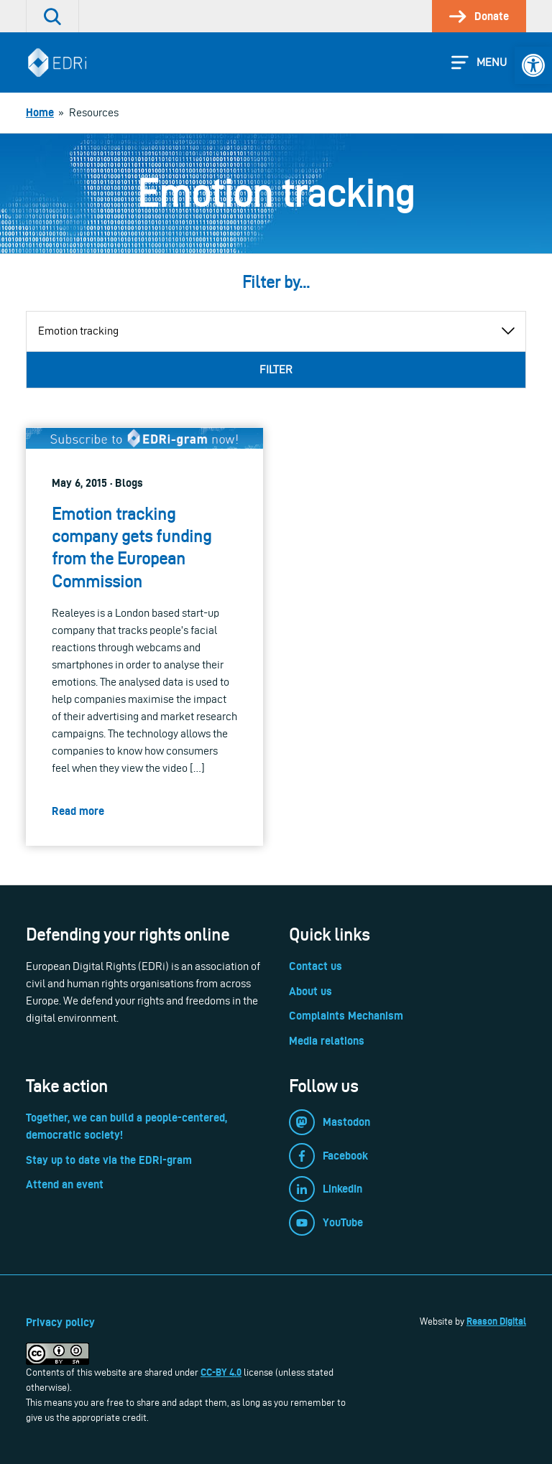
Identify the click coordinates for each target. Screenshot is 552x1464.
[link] (533, 65)
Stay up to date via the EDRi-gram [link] (109, 1160)
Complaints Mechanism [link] (346, 1016)
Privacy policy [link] (60, 1322)
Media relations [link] (326, 1041)
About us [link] (310, 991)
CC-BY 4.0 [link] (221, 1372)
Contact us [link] (315, 966)
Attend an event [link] (65, 1184)
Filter (276, 369)
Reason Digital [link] (496, 1321)
